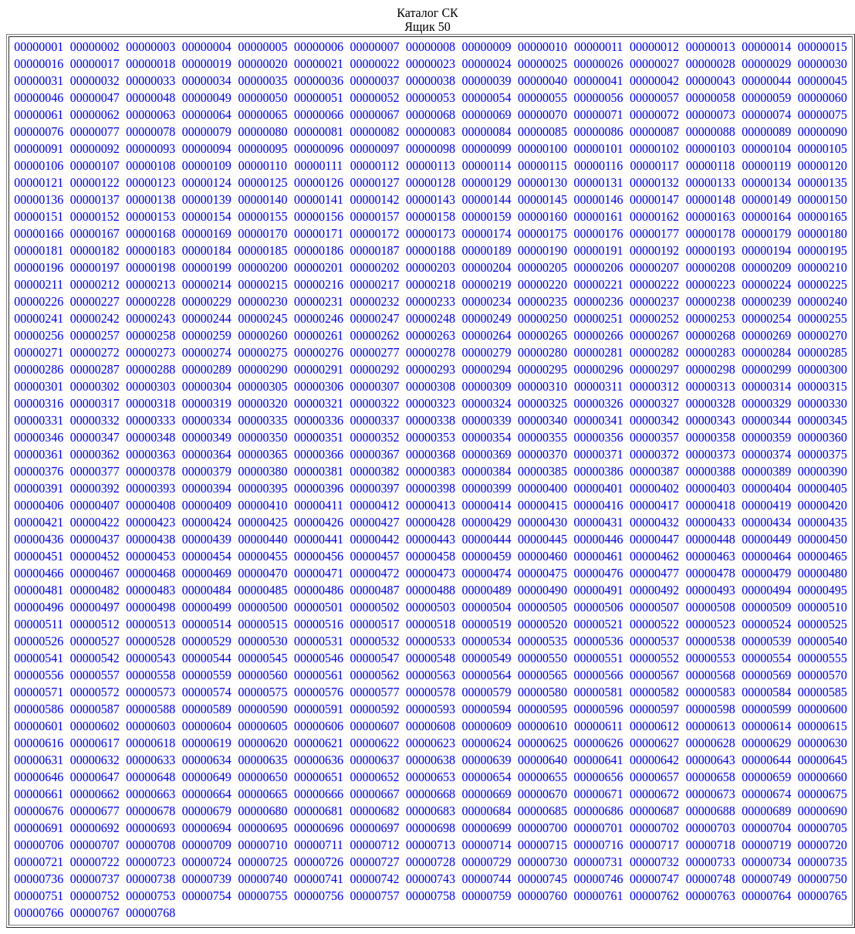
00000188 (430, 250)
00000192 (654, 250)
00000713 (430, 844)
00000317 (95, 403)
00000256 (38, 335)
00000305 (262, 386)
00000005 (262, 46)
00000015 (822, 46)
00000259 (206, 335)
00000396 (318, 488)
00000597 (654, 709)
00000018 (150, 63)
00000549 (487, 658)
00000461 (599, 556)
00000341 (599, 420)
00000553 (710, 658)
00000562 (374, 675)
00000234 (487, 301)
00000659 (766, 776)
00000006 (318, 46)
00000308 (430, 386)
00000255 (822, 318)
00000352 (374, 437)
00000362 (95, 454)
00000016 (38, 63)
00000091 (38, 148)
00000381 (318, 471)
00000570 (822, 675)
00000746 (599, 878)
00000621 (318, 743)
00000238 (710, 301)
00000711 (318, 844)
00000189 (487, 250)
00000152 (95, 216)
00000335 (262, 420)
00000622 (374, 743)
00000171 (318, 233)
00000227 (95, 301)
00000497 (95, 607)
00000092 (95, 148)
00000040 (542, 80)
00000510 (822, 607)
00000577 (374, 692)
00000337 (374, 420)
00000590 (262, 709)
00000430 (542, 522)
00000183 (150, 250)
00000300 (822, 369)
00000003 (150, 46)
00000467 (95, 573)
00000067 (374, 114)
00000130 (542, 182)
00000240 (822, 301)
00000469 (206, 573)
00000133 (710, 182)
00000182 (95, 250)
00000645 (822, 759)
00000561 (318, 675)
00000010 (542, 46)
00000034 (206, 80)
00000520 (542, 624)
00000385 (542, 471)
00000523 (710, 624)
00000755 (262, 895)
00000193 (710, 250)
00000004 (206, 46)
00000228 (150, 301)
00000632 (95, 759)
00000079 (206, 131)
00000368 (430, 454)
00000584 (766, 692)
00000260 (262, 335)
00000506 (599, 607)
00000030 (822, 63)
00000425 (262, 522)
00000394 (206, 488)
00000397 (374, 488)
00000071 (599, 114)
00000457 (374, 556)
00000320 (262, 403)
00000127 (374, 182)
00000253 (710, 318)
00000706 (38, 844)
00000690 (822, 810)
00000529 (206, 641)
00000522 (654, 624)
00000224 (766, 284)
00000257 (95, 335)
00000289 (206, 369)
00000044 (766, 80)
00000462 (654, 556)
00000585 (822, 692)
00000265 (542, 335)
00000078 (150, 131)
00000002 (95, 46)
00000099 (487, 148)
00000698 (430, 827)
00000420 (822, 505)
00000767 (95, 912)
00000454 (206, 556)
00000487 (374, 590)
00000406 (38, 505)
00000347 (95, 437)
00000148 (710, 199)
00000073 (710, 114)
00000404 (766, 488)
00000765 (822, 895)
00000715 (542, 844)
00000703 (710, 827)
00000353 (430, 437)
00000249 (487, 318)
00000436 (38, 539)
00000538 (710, 641)
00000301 (38, 386)
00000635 (262, 759)
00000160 (542, 216)
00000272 (95, 352)
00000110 (262, 165)
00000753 (150, 895)
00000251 (599, 318)
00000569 (766, 675)
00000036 (318, 80)
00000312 (654, 386)
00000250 (542, 318)
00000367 (374, 454)
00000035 (262, 80)
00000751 (38, 895)
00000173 (430, 233)
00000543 (150, 658)
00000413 (430, 505)
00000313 (710, 386)
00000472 (374, 573)
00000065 (262, 114)
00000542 (95, 658)
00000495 (822, 590)
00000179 (766, 233)
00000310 (542, 386)
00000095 (262, 148)
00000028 (710, 63)
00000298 (710, 369)
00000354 (487, 437)
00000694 (206, 827)
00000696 (318, 827)
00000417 (654, 505)
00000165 (822, 216)
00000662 (95, 793)
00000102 (654, 148)
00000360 (822, 437)
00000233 (430, 301)
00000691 (38, 827)
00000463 (710, 556)
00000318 (150, 403)
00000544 (206, 658)
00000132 (654, 182)
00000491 (599, 590)
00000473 (430, 573)
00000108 (150, 165)
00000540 (822, 641)
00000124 (206, 182)
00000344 (766, 420)
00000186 (318, 250)
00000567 (654, 675)
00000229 (206, 301)
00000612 (654, 726)
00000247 (374, 318)
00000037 (374, 80)
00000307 (374, 386)
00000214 (206, 284)
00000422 (95, 522)
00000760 (542, 895)
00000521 (599, 624)
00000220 (542, 284)
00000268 (710, 335)
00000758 (430, 895)
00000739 (206, 878)
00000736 (38, 878)
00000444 (487, 539)
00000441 (318, 539)
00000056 (599, 97)
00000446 (599, 539)
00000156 (318, 216)
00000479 (766, 573)
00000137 (95, 199)
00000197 (95, 267)
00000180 (822, 233)
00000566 (599, 675)
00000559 (206, 675)
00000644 (766, 759)
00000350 (262, 437)
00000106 (38, 165)
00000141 (318, 199)
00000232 (374, 301)
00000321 (318, 403)
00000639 (487, 759)
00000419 (766, 505)
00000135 (822, 182)
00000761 (599, 895)
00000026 (599, 63)
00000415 (542, 505)
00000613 (710, 726)
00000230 (262, 301)
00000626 (599, 743)
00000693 (150, 827)
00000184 (206, 250)
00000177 (654, 233)
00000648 (150, 776)
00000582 (654, 692)
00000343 (710, 420)
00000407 (95, 505)
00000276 (318, 352)
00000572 (95, 692)
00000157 (374, 216)
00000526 (38, 641)
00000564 (487, 675)
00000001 (38, 46)
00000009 (487, 46)
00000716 (599, 844)
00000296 (599, 369)
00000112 (374, 165)
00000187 (374, 250)
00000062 (95, 114)
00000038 (430, 80)
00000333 (150, 420)
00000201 (318, 267)
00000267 (654, 335)
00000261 (318, 335)
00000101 (599, 148)
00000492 (654, 590)
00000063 (150, 114)
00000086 (599, 131)
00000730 (542, 861)
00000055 (542, 97)
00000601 (38, 726)
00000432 (654, 522)
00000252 (654, 318)
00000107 (95, 165)
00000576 (318, 692)
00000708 (150, 844)
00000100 (542, 148)
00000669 (487, 793)
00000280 (542, 352)
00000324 (487, 403)
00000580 (542, 692)
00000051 (318, 97)
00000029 (766, 63)
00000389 (766, 471)
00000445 (542, 539)
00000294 (487, 369)
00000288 (150, 369)
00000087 (654, 131)
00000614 (766, 726)
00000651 (318, 776)
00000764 (766, 895)
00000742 (374, 878)
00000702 (654, 827)
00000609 (487, 726)
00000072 (654, 114)
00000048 (150, 97)
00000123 (150, 182)
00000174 (487, 233)
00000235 (542, 301)
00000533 (430, 641)
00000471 (318, 573)
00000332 (95, 420)
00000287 (95, 369)
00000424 (206, 522)
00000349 (206, 437)
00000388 (710, 471)
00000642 (654, 759)
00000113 (430, 165)
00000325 (542, 403)
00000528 (150, 641)
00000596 (599, 709)
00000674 (766, 793)
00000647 (95, 776)
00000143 (430, 199)
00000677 (95, 810)
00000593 (430, 709)
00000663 (150, 793)
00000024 (487, 63)
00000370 (542, 454)
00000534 (487, 641)
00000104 (766, 148)
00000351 (318, 437)
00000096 (318, 148)
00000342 (654, 420)
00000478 (710, 573)
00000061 (38, 114)
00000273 (150, 352)
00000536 (599, 641)
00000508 (710, 607)
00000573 (150, 692)
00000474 (487, 573)
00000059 (766, 97)
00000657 (654, 776)
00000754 (206, 895)
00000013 (710, 46)
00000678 (150, 810)
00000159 (487, 216)
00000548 (430, 658)
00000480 (822, 573)
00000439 (206, 539)
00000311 (598, 386)
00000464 (766, 556)
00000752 (95, 895)
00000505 (542, 607)
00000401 (599, 488)
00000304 (206, 386)
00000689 (766, 810)
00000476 (599, 573)
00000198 (150, 267)
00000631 (38, 759)
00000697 (374, 827)
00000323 (430, 403)
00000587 (95, 709)
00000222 (654, 284)
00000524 (766, 624)
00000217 (374, 284)
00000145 (542, 199)
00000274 (206, 352)
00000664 (206, 793)
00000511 (39, 624)
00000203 (430, 267)
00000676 (38, 810)
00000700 (542, 827)
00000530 (262, 641)
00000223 (710, 284)
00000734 (766, 861)
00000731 (599, 861)
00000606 (318, 726)
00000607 (374, 726)
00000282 (654, 352)
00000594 (487, 709)
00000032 (95, 80)
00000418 (710, 505)
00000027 (654, 63)
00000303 (150, 386)
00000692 (95, 827)
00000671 (599, 793)
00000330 (822, 403)
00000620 (262, 743)
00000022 (374, 63)
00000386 (599, 471)
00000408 (150, 505)
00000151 (38, 216)
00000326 (599, 403)
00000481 (38, 590)
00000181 (38, 250)
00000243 (150, 318)
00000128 (430, 182)
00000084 (487, 131)
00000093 (150, 148)
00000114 (486, 165)
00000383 (430, 471)
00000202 (374, 267)
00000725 (262, 861)
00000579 (487, 692)
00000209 (766, 267)
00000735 (822, 861)
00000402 (654, 488)
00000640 (542, 759)
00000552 (654, 658)
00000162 (654, 216)
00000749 (766, 878)
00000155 (262, 216)
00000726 (318, 861)
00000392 (95, 488)
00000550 (542, 658)
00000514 (206, 624)
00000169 (206, 233)
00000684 (487, 810)
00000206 (599, 267)
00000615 (822, 726)
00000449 (766, 539)
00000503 (430, 607)
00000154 (206, 216)
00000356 (599, 437)
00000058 (710, 97)
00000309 (487, 386)
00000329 (766, 403)
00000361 (38, 454)
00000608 (430, 726)
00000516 (318, 624)
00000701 (599, 827)
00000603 (150, 726)
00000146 (599, 199)
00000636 (318, 759)
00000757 (374, 895)
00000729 (487, 861)
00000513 (150, 624)
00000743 (430, 878)
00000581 (599, 692)
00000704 (766, 827)
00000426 (318, 522)
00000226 (38, 301)
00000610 (542, 726)
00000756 (318, 895)
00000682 (374, 810)
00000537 (654, 641)
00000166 (38, 233)
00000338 (430, 420)
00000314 (766, 386)
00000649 (206, 776)
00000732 (654, 861)
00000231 (318, 301)
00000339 (487, 420)
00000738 (150, 878)
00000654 (487, 776)
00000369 (487, 454)
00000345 (822, 420)
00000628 (710, 743)
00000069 (487, 114)
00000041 (599, 80)
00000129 (487, 182)
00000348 (150, 437)
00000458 (430, 556)
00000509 (766, 607)
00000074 (766, 114)
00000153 (150, 216)
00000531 (318, 641)
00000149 (766, 199)
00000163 (710, 216)
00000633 (150, 759)
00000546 (318, 658)
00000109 (206, 165)
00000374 (766, 454)
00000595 (542, 709)
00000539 (766, 641)
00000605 (262, 726)
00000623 (430, 743)
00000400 (542, 488)
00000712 (374, 844)
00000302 (95, 386)
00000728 (430, 861)
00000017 (95, 63)
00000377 (95, 471)
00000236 (599, 301)
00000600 (822, 709)
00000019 (206, 63)
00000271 (38, 352)
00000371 (599, 454)
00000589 (206, 709)
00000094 (206, 148)
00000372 (654, 454)
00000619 (206, 743)
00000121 (38, 182)
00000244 (206, 318)
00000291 (318, 369)
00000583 (710, 692)
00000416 (599, 505)
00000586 (38, 709)
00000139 (206, 199)
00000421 (38, 522)
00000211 (39, 284)
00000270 (822, 335)
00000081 (318, 131)
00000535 (542, 641)
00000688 (710, 810)
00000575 (262, 692)
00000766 (38, 912)
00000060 (822, 97)
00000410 (262, 505)
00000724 (206, 861)
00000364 (206, 454)
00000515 (262, 624)
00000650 (262, 776)
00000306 (318, 386)
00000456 (318, 556)
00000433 (710, 522)
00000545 (262, 658)
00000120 (822, 165)
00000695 (262, 827)
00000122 (95, 182)
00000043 (710, 80)
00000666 (318, 793)
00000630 (822, 743)
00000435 (822, 522)
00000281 (599, 352)
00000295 (542, 369)
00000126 (318, 182)
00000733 (710, 861)
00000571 (38, 692)
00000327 (654, 403)
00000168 (150, 233)
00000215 (262, 284)
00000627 (654, 743)
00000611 (598, 726)
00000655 (542, 776)
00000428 (430, 522)
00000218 (430, 284)
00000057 (654, 97)
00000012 (654, 46)
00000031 (38, 80)
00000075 (822, 114)
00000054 (487, 97)
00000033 (150, 80)
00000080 (262, 131)
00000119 (766, 165)
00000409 (206, 505)
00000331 (38, 420)
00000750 (822, 878)
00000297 (654, 369)
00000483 (150, 590)
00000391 (38, 488)
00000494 (766, 590)
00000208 (710, 267)
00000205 (542, 267)
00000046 (38, 97)
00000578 (430, 692)
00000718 (710, 844)
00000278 (430, 352)
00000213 (150, 284)
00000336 (318, 420)
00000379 (206, 471)
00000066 (318, 114)
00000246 (318, 318)
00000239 (766, 301)
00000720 (822, 844)
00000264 (487, 335)
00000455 (262, 556)
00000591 (318, 709)
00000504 (487, 607)
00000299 (766, 369)
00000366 (318, 454)
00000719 (766, 844)
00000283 (710, 352)
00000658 (710, 776)
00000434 (766, 522)
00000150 (822, 199)
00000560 (262, 675)
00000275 (262, 352)
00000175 (542, 233)
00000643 (710, 759)
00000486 (318, 590)
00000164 (766, 216)
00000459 (487, 556)
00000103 (710, 148)
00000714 (487, 844)
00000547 (374, 658)
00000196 (38, 267)
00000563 (430, 675)
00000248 (430, 318)
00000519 (487, 624)
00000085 (542, 131)
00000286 (38, 369)
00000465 (822, 556)
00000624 (487, 743)
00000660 (822, 776)
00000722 (95, 861)
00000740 (262, 878)
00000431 (599, 522)
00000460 (542, 556)
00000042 (654, 80)
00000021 (318, 63)
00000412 (374, 505)
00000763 (710, 895)
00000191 (599, 250)
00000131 (599, 182)
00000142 (374, 199)
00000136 (38, 199)
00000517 (374, 624)
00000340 (542, 420)
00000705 (822, 827)
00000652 (374, 776)
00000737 (95, 878)
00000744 (487, 878)
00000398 (430, 488)
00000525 (822, 624)
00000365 (262, 454)
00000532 (374, 641)
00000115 (542, 165)
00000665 (262, 793)
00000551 (599, 658)
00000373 (710, 454)
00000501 (318, 607)
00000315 (822, 386)
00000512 (95, 624)
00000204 (487, 267)
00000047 (95, 97)
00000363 (150, 454)
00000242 (95, 318)
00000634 (206, 759)
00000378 (150, 471)
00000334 (206, 420)
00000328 (710, 403)
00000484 (206, 590)
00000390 (822, 471)
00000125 (262, 182)
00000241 (38, 318)
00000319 (206, 403)
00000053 (430, 97)
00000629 (766, 743)
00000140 (262, 199)
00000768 (150, 912)
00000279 (487, 352)
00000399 (487, 488)
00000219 (487, 284)
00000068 (430, 114)
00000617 (95, 743)
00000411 (318, 505)
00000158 (430, 216)
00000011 (598, 46)
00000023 (430, 63)
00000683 (430, 810)
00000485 (262, 590)
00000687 (654, 810)
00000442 (374, 539)
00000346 (38, 437)
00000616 (38, 743)
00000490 (542, 590)
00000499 (206, 607)
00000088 (710, 131)
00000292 (374, 369)
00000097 (374, 148)
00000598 (710, 709)
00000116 (598, 165)
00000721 (38, 861)
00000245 (262, 318)
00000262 (374, 335)
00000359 (766, 437)
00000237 (654, 301)
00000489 (487, 590)
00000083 (430, 131)
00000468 (150, 573)
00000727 (374, 861)
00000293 (430, 369)
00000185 (262, 250)
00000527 (95, 641)
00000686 (599, 810)
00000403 (710, 488)
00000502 (374, 607)
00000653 (430, 776)
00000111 (319, 165)
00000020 (262, 63)
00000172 (374, 233)
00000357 (654, 437)
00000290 (262, 369)
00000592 (374, 709)
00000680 (262, 810)
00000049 (206, 97)
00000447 (654, 539)
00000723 (150, 861)
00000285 (822, 352)
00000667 (374, 793)
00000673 (710, 793)
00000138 (150, 199)
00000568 (710, 675)
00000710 (262, 844)
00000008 (430, 46)
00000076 (38, 131)
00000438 (150, 539)
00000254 (766, 318)
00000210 (822, 267)
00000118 (710, 165)
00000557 (95, 675)
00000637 (374, 759)
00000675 (822, 793)
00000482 (95, 590)
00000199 (206, 267)
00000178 (710, 233)
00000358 (710, 437)
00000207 (654, 267)
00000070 (542, 114)
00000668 (430, 793)
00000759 (487, 895)
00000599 (766, 709)
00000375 (822, 454)
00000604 (206, 726)
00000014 (766, 46)
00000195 (822, 250)
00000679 (206, 810)
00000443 (430, 539)
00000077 (95, 131)
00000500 (262, 607)
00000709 (206, 844)
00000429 (487, 522)
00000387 (654, 471)
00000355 (542, 437)
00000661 (38, 793)
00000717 (654, 844)
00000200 (262, 267)
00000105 (822, 148)
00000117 (654, 165)
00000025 (542, 63)
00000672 (654, 793)
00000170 (262, 233)
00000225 (822, 284)
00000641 (599, 759)
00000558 (150, 675)
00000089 (766, 131)
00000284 (766, 352)
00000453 (150, 556)
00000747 (654, 878)
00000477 (654, 573)
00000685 (542, 810)
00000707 (95, 844)
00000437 (95, 539)
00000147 (654, 199)
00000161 (599, 216)
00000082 (374, 131)
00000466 (38, 573)
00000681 (318, 810)
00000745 (542, 878)
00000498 (150, 607)
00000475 (542, 573)
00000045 (822, 80)
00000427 (374, 522)
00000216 (318, 284)
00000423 (150, 522)
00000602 (95, 726)
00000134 (766, 182)
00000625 (542, 743)
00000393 (150, 488)
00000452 (95, 556)
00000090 (822, 131)
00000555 (822, 658)
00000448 (710, 539)
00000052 (374, 97)
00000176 (599, 233)
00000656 (599, 776)
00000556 (38, 675)
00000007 (374, 46)
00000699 (487, 827)
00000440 (262, 539)
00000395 (262, 488)
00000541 (38, 658)
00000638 (430, 759)
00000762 (654, 895)
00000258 (150, 335)
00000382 (374, 471)
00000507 (654, 607)
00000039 (487, 80)
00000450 (822, 539)
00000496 (38, 607)
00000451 (38, 556)
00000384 (487, 471)
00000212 (95, 284)
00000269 (766, 335)
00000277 (374, 352)
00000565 (542, 675)
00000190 (542, 250)
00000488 (430, 590)
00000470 (262, 573)
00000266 (599, 335)
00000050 (262, 97)
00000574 (206, 692)
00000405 (822, 488)
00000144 (487, 199)
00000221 (599, 284)
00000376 (38, 471)
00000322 (374, 403)
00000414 (487, 505)
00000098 (430, 148)
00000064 (206, 114)
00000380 (262, 471)
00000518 (430, 624)
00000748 (710, 878)
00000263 (430, 335)
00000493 (710, 590)
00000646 (38, 776)
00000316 (38, 403)
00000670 (542, 793)
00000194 (766, 250)
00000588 (150, 709)
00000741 (318, 878)
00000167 (95, 233)
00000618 (150, 743)
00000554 (766, 658)
